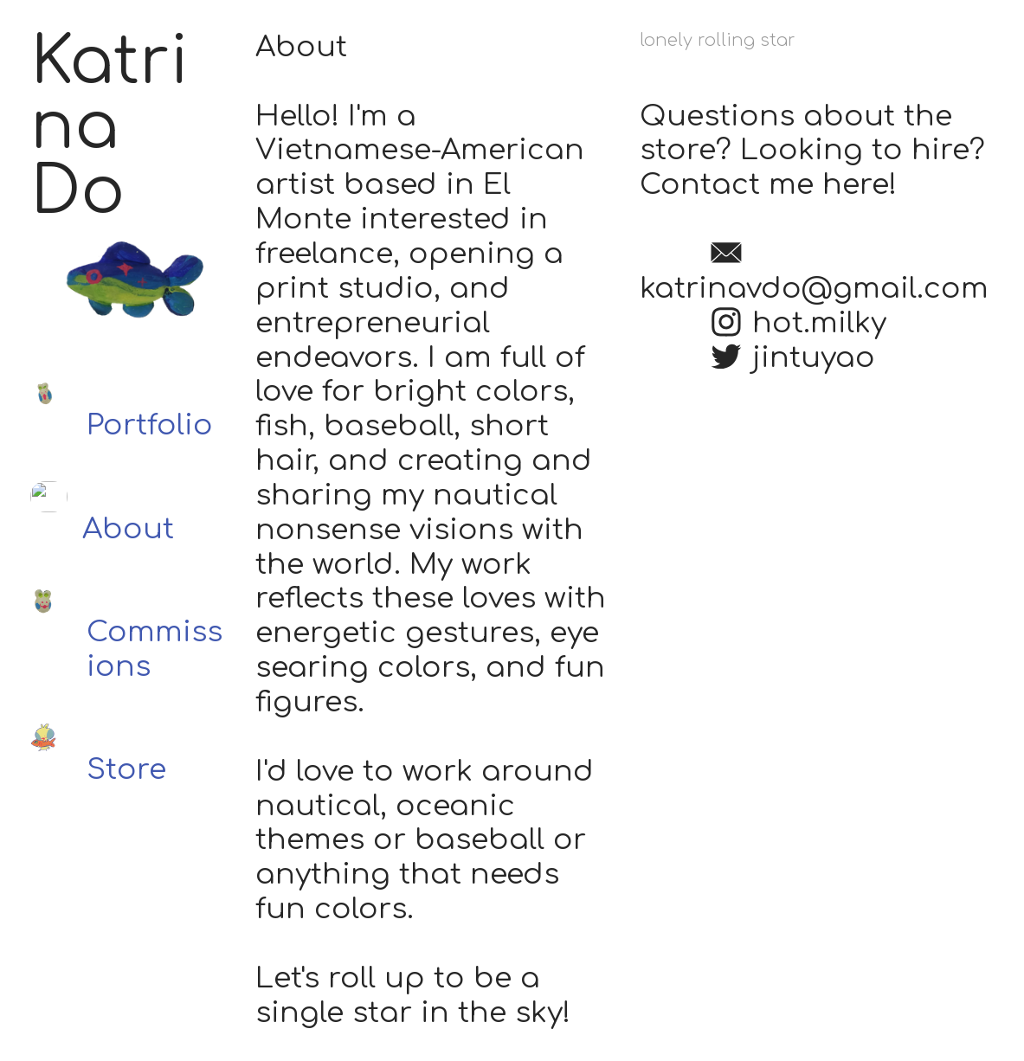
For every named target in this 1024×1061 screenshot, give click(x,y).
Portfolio (150, 425)
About (128, 529)
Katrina (109, 95)
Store (126, 770)
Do (77, 192)
